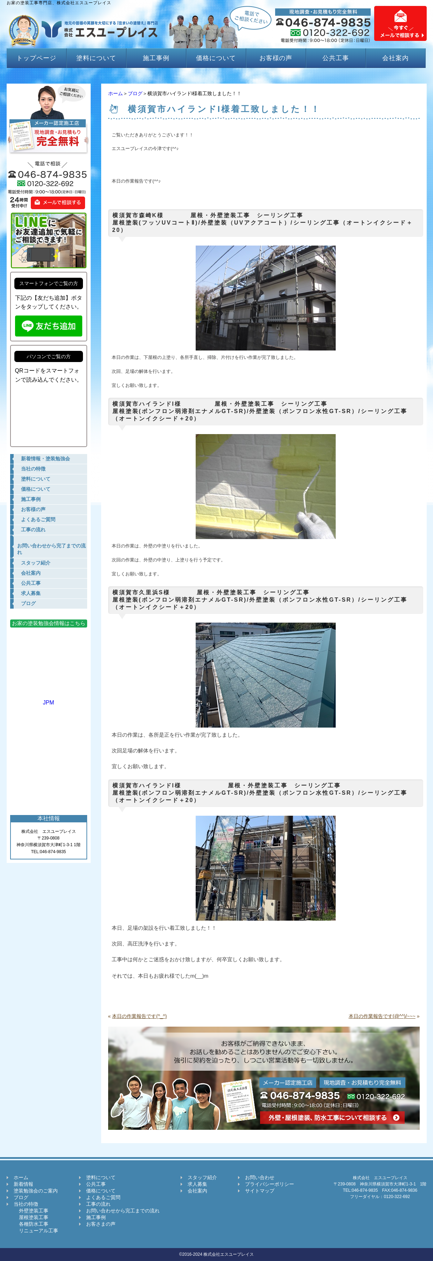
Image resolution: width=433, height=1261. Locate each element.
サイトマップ (259, 1190)
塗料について (96, 58)
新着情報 (23, 1184)
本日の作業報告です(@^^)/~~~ (382, 1016)
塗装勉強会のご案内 (36, 1190)
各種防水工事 (31, 1224)
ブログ (135, 93)
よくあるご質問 (103, 1197)
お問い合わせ (259, 1177)
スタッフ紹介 (202, 1177)
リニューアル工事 (36, 1230)
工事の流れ (98, 1204)
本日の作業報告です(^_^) (139, 1016)
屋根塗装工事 (31, 1217)
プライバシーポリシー (269, 1184)
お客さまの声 (101, 1224)
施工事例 (156, 58)
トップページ (36, 58)
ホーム (115, 93)
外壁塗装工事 (31, 1210)
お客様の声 (276, 58)
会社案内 (395, 58)
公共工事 (335, 58)
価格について (216, 58)
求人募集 (197, 1184)
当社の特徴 (26, 1204)
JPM (49, 699)
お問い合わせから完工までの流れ (123, 1210)
